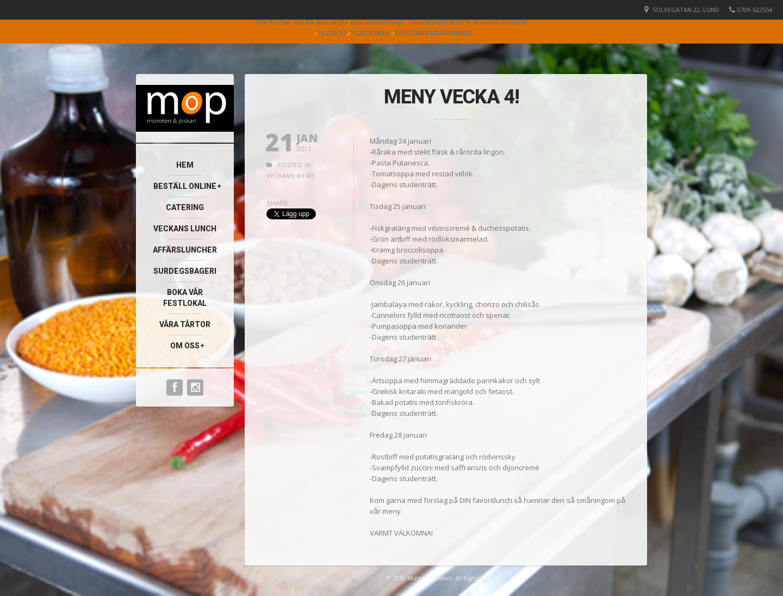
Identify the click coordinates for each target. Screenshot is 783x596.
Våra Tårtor (184, 324)
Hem (185, 165)
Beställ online (184, 186)
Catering (185, 207)
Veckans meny (290, 176)
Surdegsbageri (184, 271)
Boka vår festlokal (185, 298)
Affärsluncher (185, 249)
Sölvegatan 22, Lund (685, 9)
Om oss (185, 345)
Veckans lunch (184, 228)
